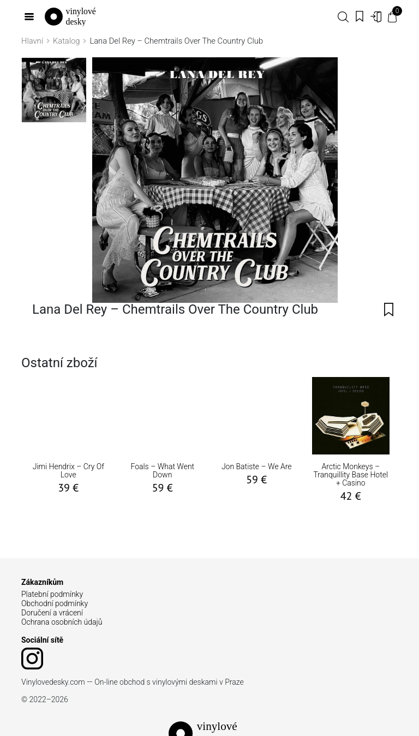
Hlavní (32, 41)
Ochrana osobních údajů (61, 622)
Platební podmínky (52, 594)
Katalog (66, 41)
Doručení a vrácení (52, 612)
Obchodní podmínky (54, 603)
